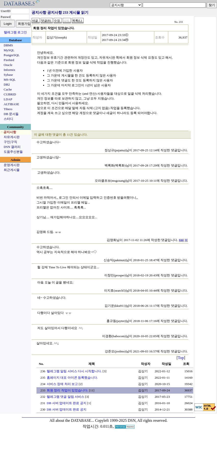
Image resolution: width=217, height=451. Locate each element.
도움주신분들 (13, 152)
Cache (8, 89)
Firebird (9, 60)
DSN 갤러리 (12, 147)
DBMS (8, 45)
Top (181, 358)
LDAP (8, 99)
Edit (181, 240)
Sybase (8, 75)
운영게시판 (12, 165)
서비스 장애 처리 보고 (62, 384)
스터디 (8, 119)
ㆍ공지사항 (8, 132)
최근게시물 (12, 170)
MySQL (9, 50)
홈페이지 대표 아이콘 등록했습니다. (72, 377)
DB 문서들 (11, 114)
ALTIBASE (11, 104)
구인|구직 (10, 142)
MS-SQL (10, 79)
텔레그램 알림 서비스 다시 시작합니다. (74, 371)
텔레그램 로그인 (15, 32)
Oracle (8, 65)
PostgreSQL (12, 55)
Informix (9, 70)
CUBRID (10, 94)
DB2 (7, 84)
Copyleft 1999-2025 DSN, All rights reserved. (131, 420)
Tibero (8, 109)
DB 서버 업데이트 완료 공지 (66, 403)
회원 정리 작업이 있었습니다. (67, 390)
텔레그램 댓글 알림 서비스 (65, 397)
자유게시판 (12, 137)
